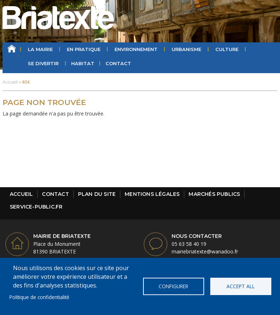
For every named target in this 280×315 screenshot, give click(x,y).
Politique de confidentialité (39, 297)
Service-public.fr (36, 206)
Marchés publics (214, 194)
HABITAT (82, 63)
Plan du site (97, 194)
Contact (118, 63)
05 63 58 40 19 (189, 243)
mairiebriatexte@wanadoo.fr (205, 251)
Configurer (173, 286)
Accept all (241, 286)
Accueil (12, 49)
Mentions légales (152, 194)
